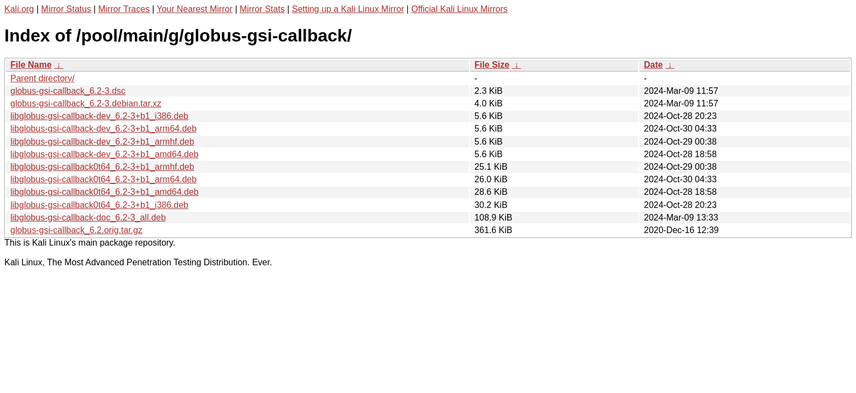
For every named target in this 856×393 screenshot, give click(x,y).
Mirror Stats (262, 9)
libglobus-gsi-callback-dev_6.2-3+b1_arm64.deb (103, 128)
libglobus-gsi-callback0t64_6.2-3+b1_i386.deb (99, 205)
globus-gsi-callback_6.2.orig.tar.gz (76, 230)
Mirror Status (66, 9)
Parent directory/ (42, 78)
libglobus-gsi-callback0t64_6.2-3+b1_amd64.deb (104, 191)
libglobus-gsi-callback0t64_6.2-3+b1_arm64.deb (103, 179)
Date (653, 64)
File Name (31, 64)
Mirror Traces (124, 9)
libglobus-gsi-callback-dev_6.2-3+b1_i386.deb (99, 116)
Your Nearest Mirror (195, 9)
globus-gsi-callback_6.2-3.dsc (68, 91)
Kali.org (19, 9)
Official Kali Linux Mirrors (459, 9)
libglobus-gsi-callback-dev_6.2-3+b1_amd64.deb (104, 154)
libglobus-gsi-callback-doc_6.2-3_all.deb (88, 217)
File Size (491, 64)
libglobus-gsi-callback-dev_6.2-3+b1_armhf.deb (102, 141)
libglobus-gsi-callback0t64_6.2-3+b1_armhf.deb (102, 166)
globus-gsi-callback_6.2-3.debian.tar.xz (86, 103)
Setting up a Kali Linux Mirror (348, 9)
